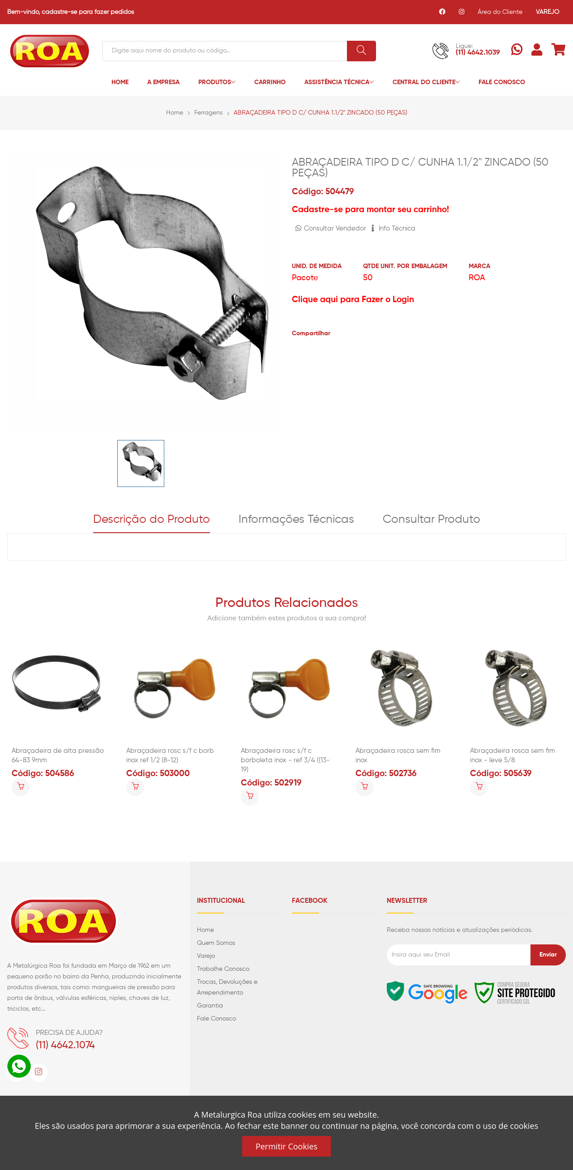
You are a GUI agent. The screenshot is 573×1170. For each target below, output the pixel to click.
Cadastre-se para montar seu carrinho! (370, 209)
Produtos (216, 82)
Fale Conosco (502, 82)
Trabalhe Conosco (223, 969)
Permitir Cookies (286, 1146)
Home (119, 82)
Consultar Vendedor (330, 228)
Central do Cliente (426, 82)
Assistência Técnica (339, 82)
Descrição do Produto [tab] (151, 519)
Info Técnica (393, 228)
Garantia (210, 1006)
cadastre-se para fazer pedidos (88, 12)
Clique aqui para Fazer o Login (353, 299)
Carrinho (270, 82)
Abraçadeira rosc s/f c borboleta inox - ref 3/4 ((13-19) (285, 760)
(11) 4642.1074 (65, 1045)
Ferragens (208, 113)
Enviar (548, 955)
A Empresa (163, 82)
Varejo (206, 956)
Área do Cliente (500, 12)
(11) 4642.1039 (478, 52)
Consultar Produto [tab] (431, 519)
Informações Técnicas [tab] (296, 519)
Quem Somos (216, 943)
